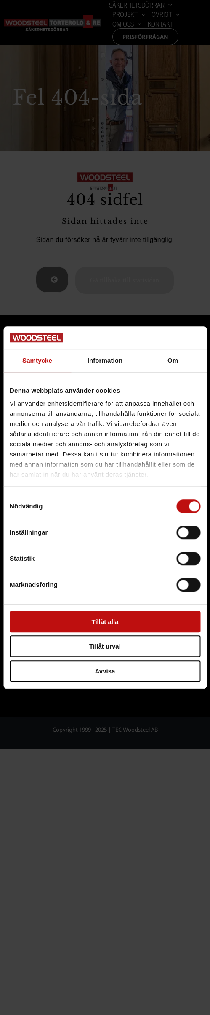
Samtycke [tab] (37, 360)
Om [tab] (172, 360)
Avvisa (105, 671)
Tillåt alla (105, 621)
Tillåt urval (105, 646)
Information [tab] (105, 360)
